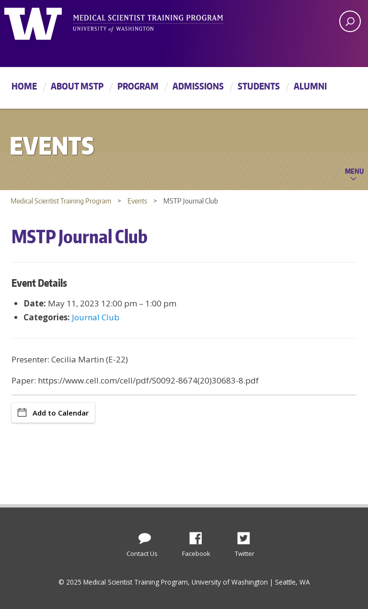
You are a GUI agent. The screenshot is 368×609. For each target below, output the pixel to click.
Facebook (199, 536)
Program (138, 86)
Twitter (247, 536)
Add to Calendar (53, 412)
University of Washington (43, 21)
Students (259, 86)
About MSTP (77, 86)
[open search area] (350, 21)
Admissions (198, 86)
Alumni (310, 86)
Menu (354, 171)
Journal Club (95, 317)
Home (24, 86)
